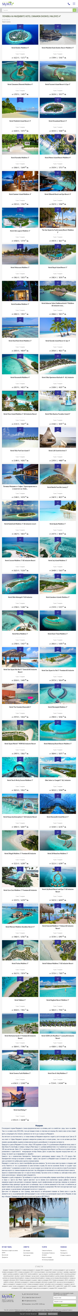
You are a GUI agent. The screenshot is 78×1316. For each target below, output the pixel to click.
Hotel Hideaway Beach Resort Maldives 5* (58, 743)
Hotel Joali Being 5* (20, 1110)
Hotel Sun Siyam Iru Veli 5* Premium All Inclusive (58, 670)
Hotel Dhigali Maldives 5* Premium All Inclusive (20, 853)
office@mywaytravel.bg (29, 1196)
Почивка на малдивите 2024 (59, 1280)
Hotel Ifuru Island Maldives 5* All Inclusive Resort (20, 414)
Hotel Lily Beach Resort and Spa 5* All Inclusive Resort (58, 890)
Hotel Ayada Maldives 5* (58, 524)
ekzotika (17, 1276)
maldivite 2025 (51, 1286)
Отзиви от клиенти (65, 1255)
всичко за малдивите (18, 1286)
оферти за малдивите (9, 1284)
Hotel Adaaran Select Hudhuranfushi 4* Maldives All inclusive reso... (57, 304)
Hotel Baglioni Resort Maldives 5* (57, 1000)
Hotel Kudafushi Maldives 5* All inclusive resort (20, 524)
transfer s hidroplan (25, 1276)
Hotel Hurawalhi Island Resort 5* (58, 817)
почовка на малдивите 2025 (25, 1272)
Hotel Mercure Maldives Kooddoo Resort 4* (20, 927)
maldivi (4, 1274)
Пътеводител (63, 1253)
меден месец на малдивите (40, 1288)
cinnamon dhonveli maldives (47, 1276)
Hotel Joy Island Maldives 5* (57, 560)
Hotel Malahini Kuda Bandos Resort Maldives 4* (58, 48)
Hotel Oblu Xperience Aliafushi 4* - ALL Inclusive (58, 377)
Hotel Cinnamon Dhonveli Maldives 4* (20, 84)
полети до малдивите (31, 1286)
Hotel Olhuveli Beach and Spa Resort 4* (57, 194)
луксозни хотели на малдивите (65, 1282)
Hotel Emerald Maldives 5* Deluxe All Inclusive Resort (58, 927)
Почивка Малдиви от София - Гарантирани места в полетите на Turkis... (20, 487)
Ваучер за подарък (47, 1257)
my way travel (35, 1276)
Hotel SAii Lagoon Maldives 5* (20, 231)
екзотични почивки (51, 1272)
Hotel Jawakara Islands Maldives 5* (58, 597)
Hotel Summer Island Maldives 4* (20, 194)
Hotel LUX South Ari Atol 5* (57, 450)
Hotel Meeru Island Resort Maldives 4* (58, 157)
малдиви (5, 1270)
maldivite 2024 (42, 1286)
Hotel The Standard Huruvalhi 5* (20, 707)
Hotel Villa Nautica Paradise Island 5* (58, 414)
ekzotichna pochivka (69, 1274)
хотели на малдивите (59, 1270)
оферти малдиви (27, 1288)
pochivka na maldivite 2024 (56, 1274)
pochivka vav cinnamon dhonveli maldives (13, 1278)
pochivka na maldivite (13, 1274)
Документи (5, 1257)
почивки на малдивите (15, 1270)
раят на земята (70, 1270)
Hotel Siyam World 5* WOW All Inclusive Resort (20, 743)
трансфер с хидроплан (69, 1272)
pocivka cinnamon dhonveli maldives (64, 1276)
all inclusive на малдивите (21, 1282)
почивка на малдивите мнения (35, 1284)
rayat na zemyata (43, 1274)
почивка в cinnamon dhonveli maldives (34, 1278)
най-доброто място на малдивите (54, 1284)
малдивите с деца (7, 1286)
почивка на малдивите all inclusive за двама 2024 (42, 1282)
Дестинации (26, 1250)
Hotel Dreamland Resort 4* (58, 121)
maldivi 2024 (23, 1274)
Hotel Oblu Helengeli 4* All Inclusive (20, 597)
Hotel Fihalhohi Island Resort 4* (20, 121)
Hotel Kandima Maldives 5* (20, 304)
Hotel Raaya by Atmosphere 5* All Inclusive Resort (20, 817)
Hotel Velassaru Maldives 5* (20, 267)
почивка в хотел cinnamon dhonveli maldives (57, 1278)
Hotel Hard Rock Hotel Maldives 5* (20, 341)
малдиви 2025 (48, 1270)
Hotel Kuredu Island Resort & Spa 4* (57, 341)
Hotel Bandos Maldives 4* (20, 48)
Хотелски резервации (48, 1260)
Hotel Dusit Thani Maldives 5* (58, 634)
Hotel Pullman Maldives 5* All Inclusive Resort (57, 963)
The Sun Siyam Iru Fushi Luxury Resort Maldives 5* (58, 231)
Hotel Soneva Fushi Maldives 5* (20, 1073)
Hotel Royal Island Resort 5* (57, 267)
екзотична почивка (39, 1272)
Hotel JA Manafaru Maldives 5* (57, 853)
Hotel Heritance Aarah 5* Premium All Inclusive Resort (20, 1037)
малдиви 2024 (39, 1270)
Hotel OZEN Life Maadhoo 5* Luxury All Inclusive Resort (57, 1037)
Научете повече (52, 1314)
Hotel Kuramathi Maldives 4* (20, 377)
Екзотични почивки (28, 1253)
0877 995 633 (27, 1294)
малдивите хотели (21, 1284)
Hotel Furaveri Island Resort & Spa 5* (58, 84)
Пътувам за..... (64, 1250)
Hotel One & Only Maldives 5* (58, 1073)
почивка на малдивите (28, 1270)
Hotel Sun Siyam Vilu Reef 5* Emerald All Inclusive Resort (20, 670)
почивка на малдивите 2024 (9, 1272)
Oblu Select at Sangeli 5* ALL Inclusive (58, 780)
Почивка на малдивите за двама (28, 1280)
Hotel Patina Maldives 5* (20, 963)
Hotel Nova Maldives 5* (20, 634)
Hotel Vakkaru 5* (20, 1000)
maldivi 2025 (67, 1286)
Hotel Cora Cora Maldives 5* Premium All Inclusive (20, 890)
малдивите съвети (69, 1284)
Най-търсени (26, 1255)
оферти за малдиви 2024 (44, 1280)
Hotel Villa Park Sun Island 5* (20, 450)
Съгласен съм (42, 1314)
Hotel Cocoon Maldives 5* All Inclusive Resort (20, 560)
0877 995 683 (34, 1294)
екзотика (59, 1272)
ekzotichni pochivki (8, 1276)
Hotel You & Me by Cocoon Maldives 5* (20, 780)
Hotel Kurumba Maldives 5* (20, 157)
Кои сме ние (5, 1255)
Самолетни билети (47, 1250)
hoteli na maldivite (32, 1274)
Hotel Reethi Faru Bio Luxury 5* (57, 487)
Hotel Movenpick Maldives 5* (58, 707)
